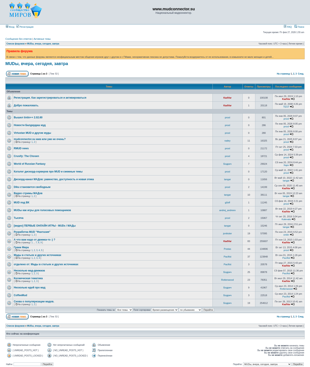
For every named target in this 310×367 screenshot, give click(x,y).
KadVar (227, 97)
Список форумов (15, 44)
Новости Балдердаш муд (30, 125)
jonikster (227, 233)
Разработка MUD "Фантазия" (32, 231)
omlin (286, 234)
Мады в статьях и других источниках (37, 255)
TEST (286, 106)
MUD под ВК (21, 202)
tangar (227, 179)
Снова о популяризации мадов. (34, 301)
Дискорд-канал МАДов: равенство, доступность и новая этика (54, 179)
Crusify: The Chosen (26, 156)
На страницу (283, 74)
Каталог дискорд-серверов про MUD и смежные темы (48, 171)
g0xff (227, 202)
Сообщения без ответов (18, 39)
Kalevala (286, 219)
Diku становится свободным (32, 187)
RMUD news (21, 148)
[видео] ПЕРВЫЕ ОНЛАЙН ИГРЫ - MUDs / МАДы (45, 225)
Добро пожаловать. (26, 105)
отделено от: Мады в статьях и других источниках (46, 264)
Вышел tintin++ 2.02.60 (28, 117)
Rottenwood (227, 280)
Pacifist (227, 256)
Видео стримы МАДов (28, 193)
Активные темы (42, 39)
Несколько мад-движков (29, 270)
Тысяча (18, 217)
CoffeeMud (20, 295)
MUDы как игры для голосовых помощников (42, 210)
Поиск (299, 27)
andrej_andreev (227, 210)
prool (227, 117)
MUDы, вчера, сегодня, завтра (43, 44)
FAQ (288, 27)
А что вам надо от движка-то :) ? (34, 239)
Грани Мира (21, 247)
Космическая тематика (28, 278)
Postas (227, 249)
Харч (286, 165)
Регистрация (24, 27)
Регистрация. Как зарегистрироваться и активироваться (50, 97)
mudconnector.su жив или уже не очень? (40, 139)
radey (228, 140)
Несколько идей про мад (29, 287)
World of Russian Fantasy (29, 163)
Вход (10, 27)
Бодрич (227, 164)
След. (301, 74)
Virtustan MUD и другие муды (32, 132)
